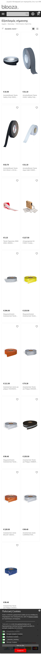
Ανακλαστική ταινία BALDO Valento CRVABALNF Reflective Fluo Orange (9, 534)
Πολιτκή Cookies (33, 617)
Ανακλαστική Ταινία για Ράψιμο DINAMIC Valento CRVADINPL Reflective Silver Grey (30, 388)
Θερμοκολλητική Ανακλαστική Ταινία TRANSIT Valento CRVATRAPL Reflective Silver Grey (10, 461)
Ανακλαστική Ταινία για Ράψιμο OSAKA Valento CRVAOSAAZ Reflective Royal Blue (10, 607)
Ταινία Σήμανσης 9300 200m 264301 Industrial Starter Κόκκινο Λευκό (10, 242)
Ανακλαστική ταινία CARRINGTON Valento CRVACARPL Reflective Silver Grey (30, 534)
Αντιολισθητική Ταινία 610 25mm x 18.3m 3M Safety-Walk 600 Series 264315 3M (10, 169)
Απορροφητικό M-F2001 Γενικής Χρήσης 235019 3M (29, 242)
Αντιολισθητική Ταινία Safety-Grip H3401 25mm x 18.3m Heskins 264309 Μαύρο (10, 96)
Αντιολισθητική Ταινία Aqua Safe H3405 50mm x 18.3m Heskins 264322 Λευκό (30, 169)
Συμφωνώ (20, 650)
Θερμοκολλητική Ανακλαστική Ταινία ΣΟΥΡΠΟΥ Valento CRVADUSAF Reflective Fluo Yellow (30, 315)
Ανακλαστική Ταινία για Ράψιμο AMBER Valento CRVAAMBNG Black (30, 461)
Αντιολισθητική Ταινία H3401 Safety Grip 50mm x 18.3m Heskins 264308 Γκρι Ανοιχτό (30, 96)
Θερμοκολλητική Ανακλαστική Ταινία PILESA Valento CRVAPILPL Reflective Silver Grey (10, 315)
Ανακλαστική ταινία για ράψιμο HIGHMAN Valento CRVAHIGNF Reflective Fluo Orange (10, 388)
